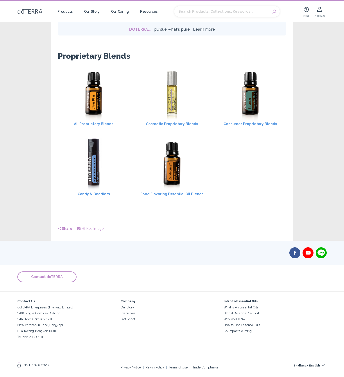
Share (65, 229)
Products (65, 11)
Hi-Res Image (90, 229)
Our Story (92, 11)
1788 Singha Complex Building (38, 313)
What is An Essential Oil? (241, 307)
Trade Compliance (205, 367)
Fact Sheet (127, 319)
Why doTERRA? (234, 319)
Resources (149, 11)
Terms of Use (178, 367)
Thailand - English (307, 365)
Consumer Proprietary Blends (250, 124)
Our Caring (120, 11)
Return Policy (155, 367)
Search (274, 11)
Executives (128, 313)
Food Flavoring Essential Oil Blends (172, 194)
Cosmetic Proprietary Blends (172, 124)
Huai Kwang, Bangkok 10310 (37, 331)
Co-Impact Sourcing (237, 331)
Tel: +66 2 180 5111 (30, 336)
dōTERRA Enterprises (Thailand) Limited (44, 307)
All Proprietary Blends (93, 124)
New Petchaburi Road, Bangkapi (40, 325)
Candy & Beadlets (94, 194)
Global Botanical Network (242, 313)
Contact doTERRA (47, 277)
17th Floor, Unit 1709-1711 (34, 319)
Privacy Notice (131, 367)
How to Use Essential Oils (242, 325)
